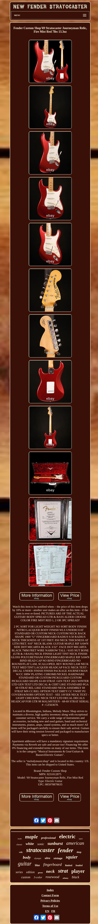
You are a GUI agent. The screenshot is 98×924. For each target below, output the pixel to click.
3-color (38, 877)
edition (30, 872)
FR (53, 911)
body (27, 857)
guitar (25, 864)
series (19, 872)
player (78, 871)
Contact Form (50, 895)
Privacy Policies (50, 900)
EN (47, 911)
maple (31, 836)
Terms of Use (50, 906)
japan (81, 839)
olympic (37, 858)
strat (63, 871)
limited (68, 865)
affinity (65, 878)
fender (65, 850)
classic (19, 844)
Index (50, 890)
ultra (47, 858)
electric (67, 836)
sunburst (55, 843)
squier (72, 857)
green (40, 872)
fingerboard (52, 864)
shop (79, 852)
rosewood (52, 877)
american (75, 843)
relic (21, 852)
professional (48, 837)
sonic (40, 844)
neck (50, 871)
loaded (79, 865)
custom (25, 877)
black (75, 877)
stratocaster (40, 850)
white (30, 844)
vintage (57, 858)
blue (37, 865)
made (20, 839)
